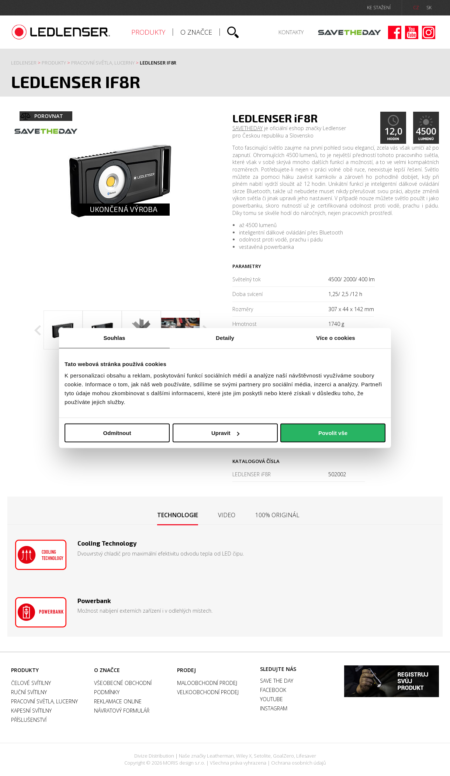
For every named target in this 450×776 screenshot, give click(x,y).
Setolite (262, 755)
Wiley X (244, 755)
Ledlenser (61, 32)
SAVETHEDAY (247, 128)
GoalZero (283, 755)
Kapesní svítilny (31, 710)
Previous (37, 330)
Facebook (394, 32)
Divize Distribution (154, 755)
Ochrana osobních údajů (298, 762)
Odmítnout (117, 433)
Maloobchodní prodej (207, 682)
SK (429, 7)
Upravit (225, 433)
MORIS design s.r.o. (184, 762)
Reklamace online (118, 701)
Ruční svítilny (29, 692)
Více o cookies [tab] (335, 337)
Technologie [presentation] (177, 515)
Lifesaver (306, 755)
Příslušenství (28, 719)
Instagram (428, 32)
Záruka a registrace (391, 681)
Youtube (411, 32)
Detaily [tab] (225, 337)
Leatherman (220, 755)
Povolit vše (332, 433)
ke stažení (379, 7)
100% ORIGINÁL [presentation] (277, 515)
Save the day (349, 32)
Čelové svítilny (31, 682)
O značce (196, 32)
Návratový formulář (121, 710)
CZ (416, 7)
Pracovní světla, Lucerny (103, 62)
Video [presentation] (226, 515)
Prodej (186, 670)
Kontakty (291, 32)
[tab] (177, 515)
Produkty (148, 32)
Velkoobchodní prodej (208, 692)
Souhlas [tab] (114, 337)
